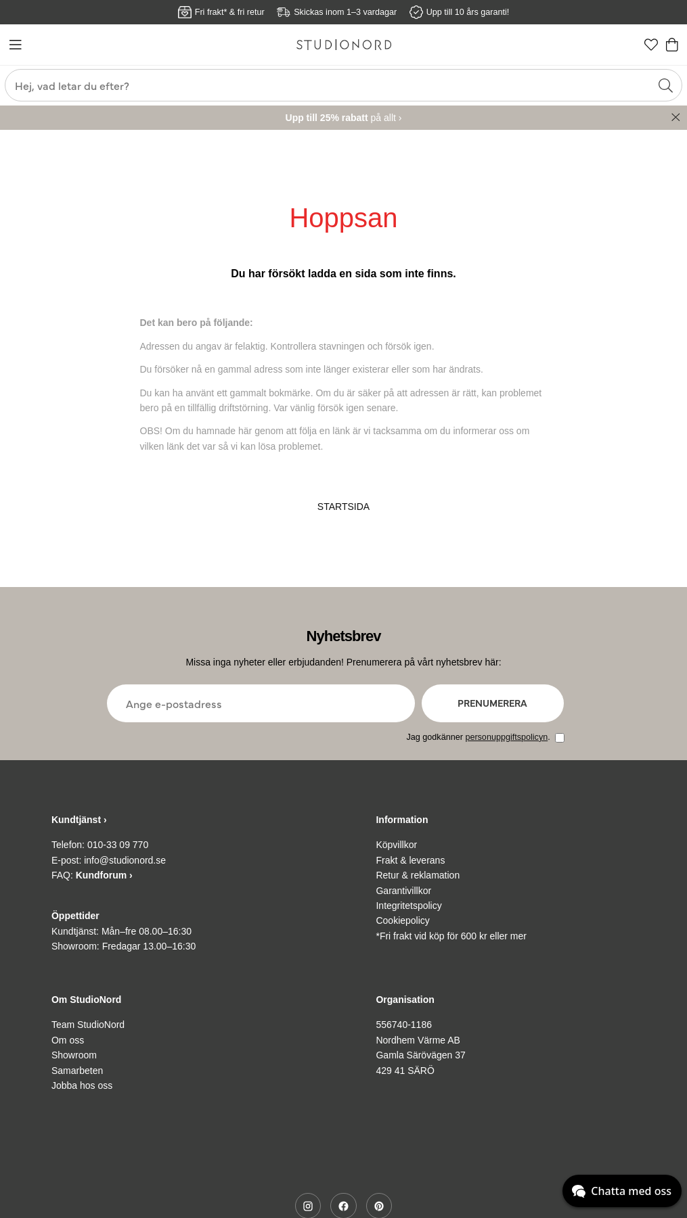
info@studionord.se (125, 860)
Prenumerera (492, 702)
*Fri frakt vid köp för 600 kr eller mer (451, 936)
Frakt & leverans (410, 860)
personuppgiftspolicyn (506, 737)
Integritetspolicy (408, 905)
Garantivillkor (403, 890)
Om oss (67, 1040)
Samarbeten (77, 1070)
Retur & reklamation (418, 875)
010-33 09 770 (117, 844)
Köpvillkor (396, 844)
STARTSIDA (343, 506)
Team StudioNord (88, 1024)
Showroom (74, 1055)
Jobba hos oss (81, 1085)
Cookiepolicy (402, 920)
